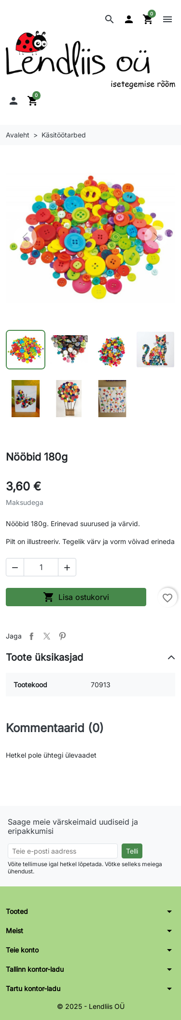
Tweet (47, 636)
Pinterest (62, 636)
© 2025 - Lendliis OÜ (91, 1006)
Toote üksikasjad (44, 657)
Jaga (31, 636)
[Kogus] (41, 567)
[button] (109, 19)
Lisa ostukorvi (76, 597)
